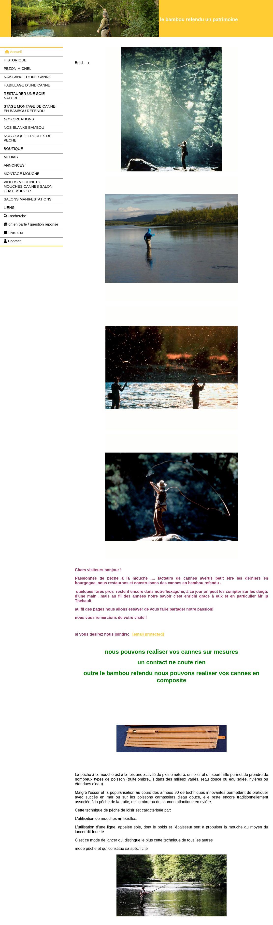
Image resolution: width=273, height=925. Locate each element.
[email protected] (148, 634)
